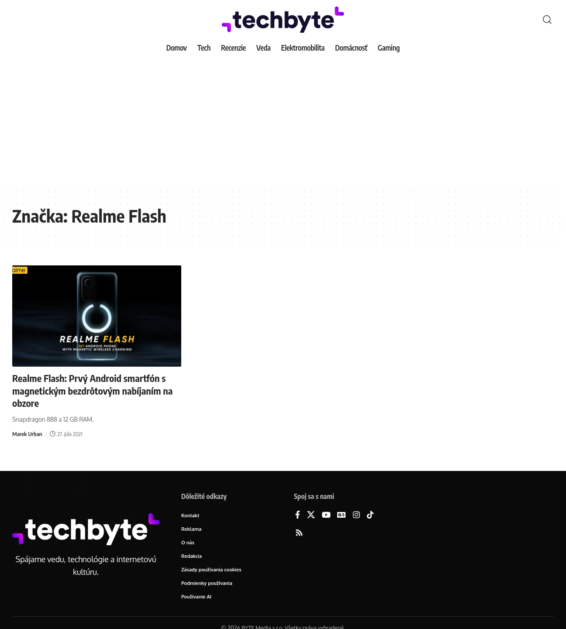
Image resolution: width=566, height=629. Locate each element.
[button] (547, 20)
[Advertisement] (283, 122)
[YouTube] (326, 515)
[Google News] (341, 515)
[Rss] (299, 533)
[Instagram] (356, 515)
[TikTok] (370, 515)
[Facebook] (297, 515)
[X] (311, 515)
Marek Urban (27, 433)
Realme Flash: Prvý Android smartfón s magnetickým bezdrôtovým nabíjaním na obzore (92, 390)
